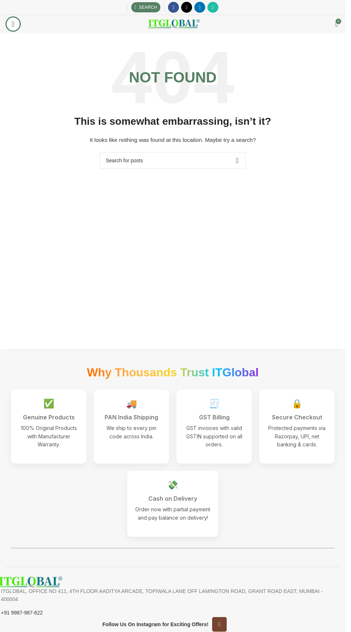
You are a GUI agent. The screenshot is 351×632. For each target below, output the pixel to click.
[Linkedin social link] (199, 7)
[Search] (146, 7)
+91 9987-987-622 (22, 613)
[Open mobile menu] (13, 24)
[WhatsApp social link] (212, 7)
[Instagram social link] (219, 624)
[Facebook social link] (173, 7)
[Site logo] (173, 24)
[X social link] (186, 7)
